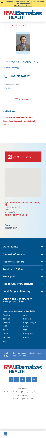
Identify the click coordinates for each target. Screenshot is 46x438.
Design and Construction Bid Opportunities (17, 300)
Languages (25, 392)
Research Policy (22, 396)
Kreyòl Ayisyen (29, 322)
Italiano (26, 326)
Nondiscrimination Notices (12, 392)
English (6, 315)
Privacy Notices (22, 388)
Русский (6, 337)
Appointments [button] (19, 157)
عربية (25, 315)
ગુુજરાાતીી (6, 322)
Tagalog (6, 319)
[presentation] (23, 99)
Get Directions (15, 215)
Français (27, 319)
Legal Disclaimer (35, 392)
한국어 (5, 330)
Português (28, 333)
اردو (4, 341)
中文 (25, 330)
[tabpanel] (23, 118)
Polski (5, 333)
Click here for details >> (23, 6)
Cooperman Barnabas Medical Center (18, 117)
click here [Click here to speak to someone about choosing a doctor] (23, 356)
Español (26, 337)
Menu (5, 434)
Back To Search (15, 26)
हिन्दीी (5, 326)
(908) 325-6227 (17, 76)
